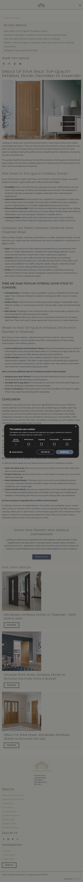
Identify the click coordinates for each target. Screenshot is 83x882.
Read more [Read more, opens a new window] (46, 435)
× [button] (75, 426)
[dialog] (41, 441)
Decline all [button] (45, 452)
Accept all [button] (65, 452)
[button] (16, 452)
